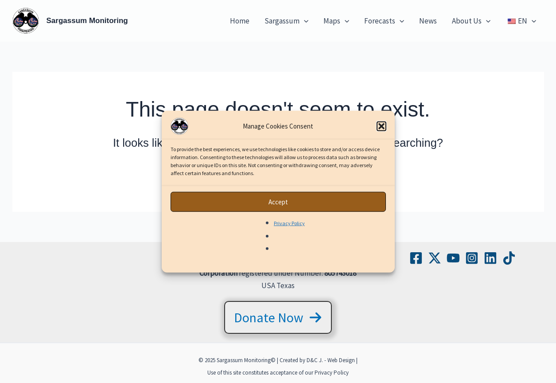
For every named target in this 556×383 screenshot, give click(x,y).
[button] (381, 130)
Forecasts (384, 21)
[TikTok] (509, 258)
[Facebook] (416, 258)
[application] (303, 21)
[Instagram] (471, 258)
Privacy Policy (289, 227)
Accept (278, 206)
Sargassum (286, 21)
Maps (336, 21)
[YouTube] (453, 258)
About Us (471, 21)
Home (239, 21)
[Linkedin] (490, 258)
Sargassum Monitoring (87, 20)
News (428, 21)
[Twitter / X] (434, 258)
